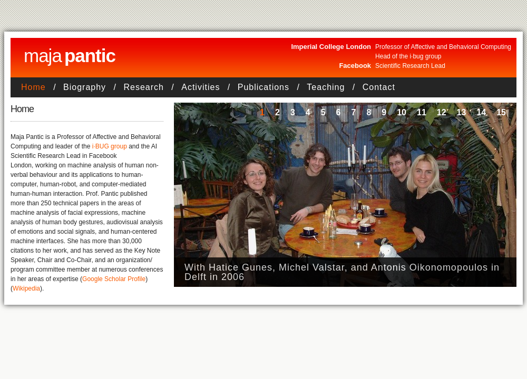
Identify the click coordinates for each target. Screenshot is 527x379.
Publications (263, 87)
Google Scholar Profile (113, 279)
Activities (200, 87)
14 (481, 112)
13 (461, 112)
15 (501, 112)
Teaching (326, 87)
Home (33, 87)
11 (421, 112)
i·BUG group (109, 146)
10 (401, 112)
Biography (84, 87)
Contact (379, 87)
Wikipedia (26, 288)
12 (441, 112)
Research (143, 87)
